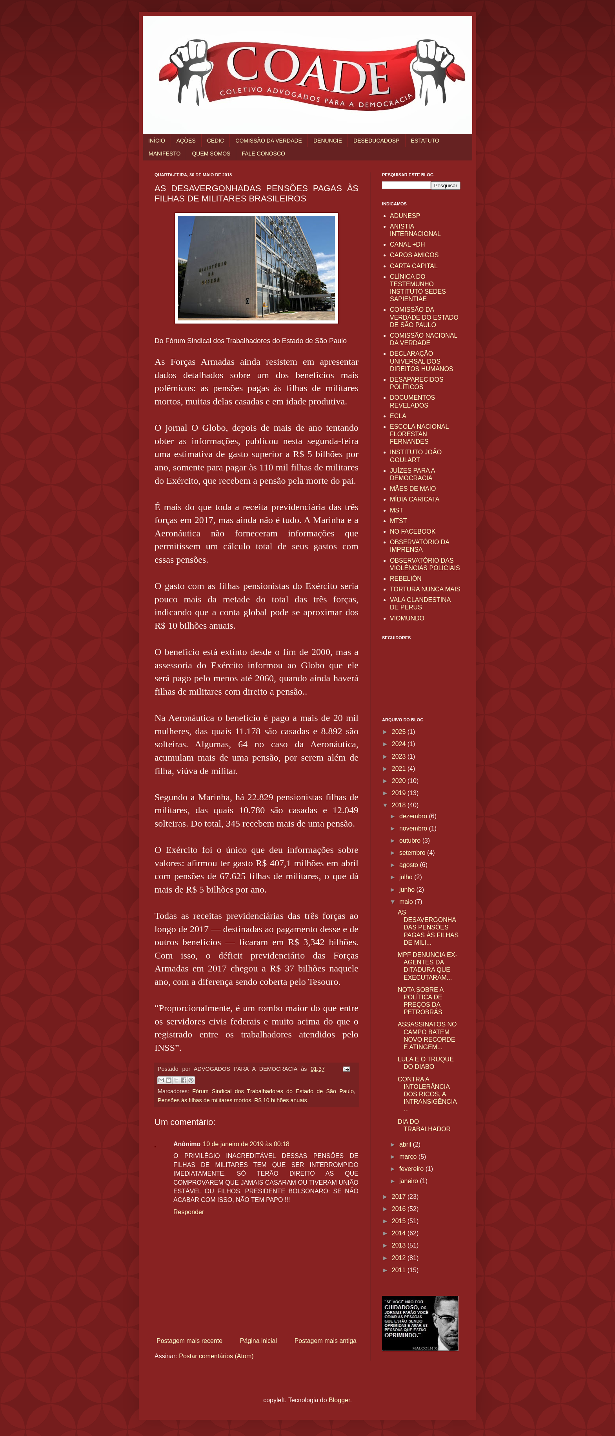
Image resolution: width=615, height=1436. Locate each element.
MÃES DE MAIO (413, 488)
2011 (400, 1270)
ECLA (398, 416)
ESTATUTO (425, 140)
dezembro (414, 816)
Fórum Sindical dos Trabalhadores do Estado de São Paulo (273, 1091)
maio (407, 901)
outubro (410, 840)
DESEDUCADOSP (376, 140)
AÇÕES (186, 140)
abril (406, 1144)
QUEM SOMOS (211, 153)
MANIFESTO (164, 153)
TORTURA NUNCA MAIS (425, 589)
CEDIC (215, 140)
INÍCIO (156, 140)
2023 (400, 756)
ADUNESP (405, 215)
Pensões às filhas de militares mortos (204, 1100)
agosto (409, 865)
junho (408, 889)
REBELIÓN (406, 578)
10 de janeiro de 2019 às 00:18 (246, 1144)
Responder (188, 1212)
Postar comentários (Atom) (216, 1356)
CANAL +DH (407, 244)
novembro (414, 828)
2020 (400, 780)
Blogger (339, 1400)
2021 (400, 768)
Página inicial (258, 1340)
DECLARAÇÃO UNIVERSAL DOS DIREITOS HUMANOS (421, 361)
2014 (400, 1233)
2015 (400, 1221)
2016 (400, 1209)
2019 (400, 793)
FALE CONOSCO (263, 153)
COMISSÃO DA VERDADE (268, 140)
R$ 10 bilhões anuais (280, 1100)
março (408, 1156)
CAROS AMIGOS (414, 255)
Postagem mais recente (189, 1340)
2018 (400, 805)
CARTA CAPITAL (414, 266)
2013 (400, 1245)
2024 (400, 744)
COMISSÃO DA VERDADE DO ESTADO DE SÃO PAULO (424, 317)
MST (396, 510)
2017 (400, 1196)
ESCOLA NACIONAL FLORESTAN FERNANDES (419, 434)
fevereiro (412, 1168)
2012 (400, 1258)
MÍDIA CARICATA (415, 499)
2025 (400, 731)
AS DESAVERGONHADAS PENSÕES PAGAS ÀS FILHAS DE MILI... (428, 927)
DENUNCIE (327, 140)
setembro (413, 852)
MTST (398, 521)
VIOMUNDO (407, 618)
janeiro (409, 1181)
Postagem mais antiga (326, 1340)
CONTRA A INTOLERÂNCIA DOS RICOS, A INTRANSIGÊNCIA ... (427, 1094)
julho (406, 877)
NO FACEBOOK (412, 531)
